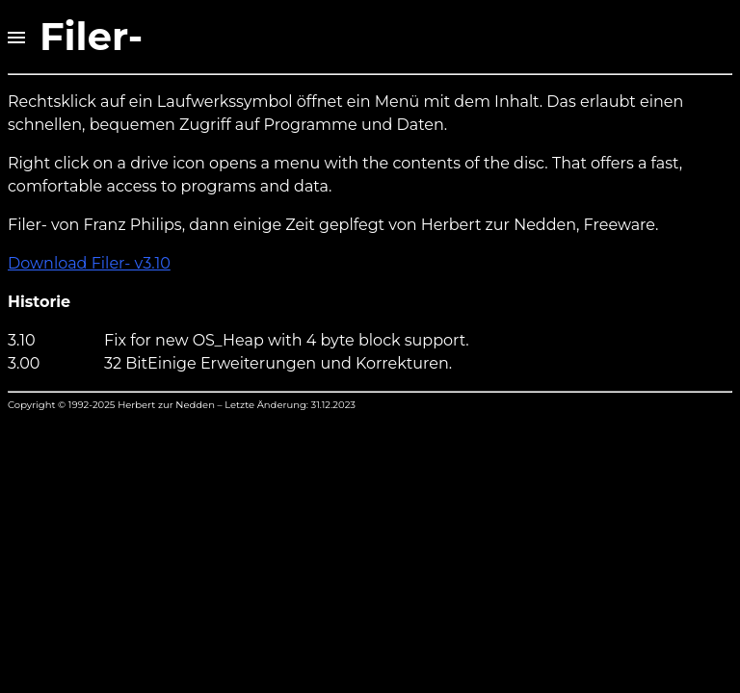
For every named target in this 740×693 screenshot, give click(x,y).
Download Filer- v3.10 (89, 263)
